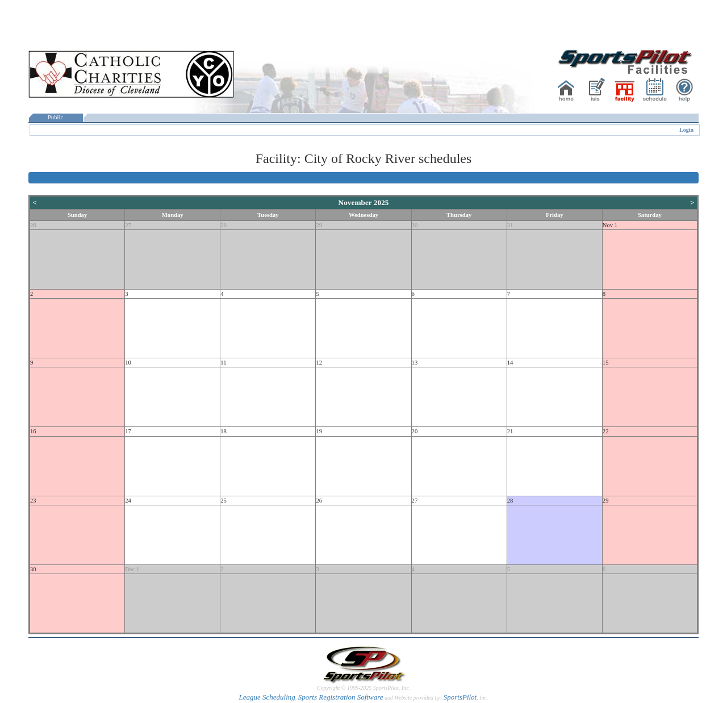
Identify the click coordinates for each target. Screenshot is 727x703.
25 (223, 500)
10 (128, 362)
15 (606, 362)
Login (686, 130)
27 (128, 225)
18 (223, 431)
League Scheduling (267, 697)
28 (223, 225)
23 (33, 500)
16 (33, 431)
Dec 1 (132, 569)
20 (415, 431)
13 (415, 362)
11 (223, 362)
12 (319, 362)
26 (33, 225)
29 (319, 225)
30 (415, 225)
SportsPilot (460, 697)
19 (319, 431)
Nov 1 (610, 225)
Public (55, 117)
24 (128, 500)
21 (510, 431)
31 (510, 225)
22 (606, 431)
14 (510, 362)
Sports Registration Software (340, 697)
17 (128, 431)
